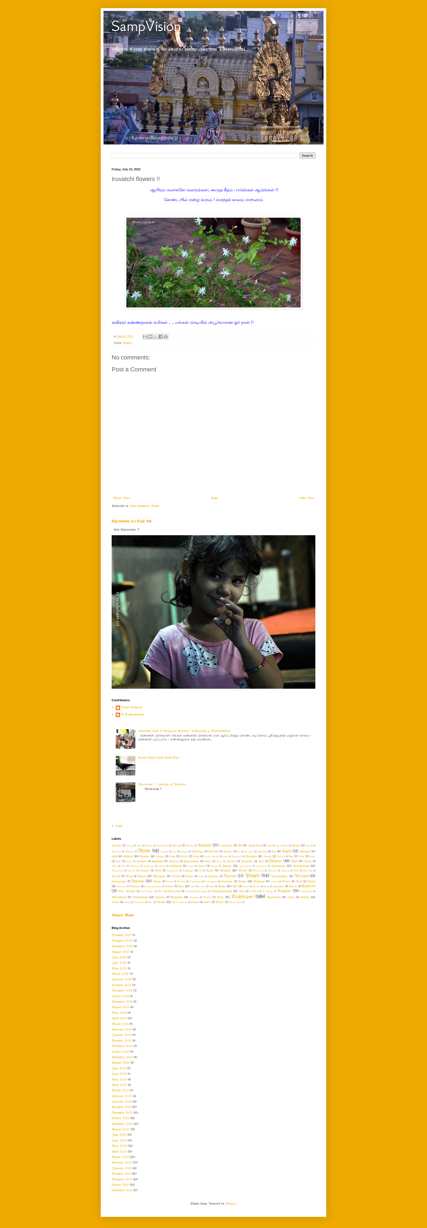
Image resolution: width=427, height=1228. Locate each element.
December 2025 (121, 935)
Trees (220, 897)
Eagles (129, 861)
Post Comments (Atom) (144, 506)
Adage (129, 845)
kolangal (144, 870)
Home (214, 498)
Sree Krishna (126, 891)
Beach (296, 845)
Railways (227, 881)
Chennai (305, 851)
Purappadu (211, 881)
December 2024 (121, 985)
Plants (157, 881)
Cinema (144, 856)
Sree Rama (147, 891)
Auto (269, 845)
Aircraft (176, 845)
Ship (211, 886)
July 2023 (119, 1068)
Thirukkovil (119, 897)
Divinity (280, 856)
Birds (144, 851)
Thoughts (176, 897)
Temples (284, 891)
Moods (116, 876)
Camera (228, 851)
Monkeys (307, 870)
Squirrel (308, 886)
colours (160, 856)
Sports (293, 886)
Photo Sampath (131, 707)
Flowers (128, 343)
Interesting (278, 866)
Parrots (229, 876)
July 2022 (119, 1135)
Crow (196, 856)
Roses (311, 881)
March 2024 (120, 1024)
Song (266, 886)
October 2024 (120, 996)
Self (193, 886)
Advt (139, 845)
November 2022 (122, 1113)
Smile (245, 886)
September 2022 (122, 1124)
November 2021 (122, 1179)
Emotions (157, 861)
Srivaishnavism (221, 891)
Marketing (258, 870)
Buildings (197, 851)
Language (187, 870)
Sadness (121, 886)
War (150, 902)
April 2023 (119, 1085)
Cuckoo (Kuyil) (211, 856)
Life (200, 870)
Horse (201, 866)
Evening (173, 861)
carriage (262, 851)
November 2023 (122, 1046)
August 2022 (120, 1129)
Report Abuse (123, 915)
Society (256, 886)
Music (141, 876)
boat (174, 851)
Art (239, 845)
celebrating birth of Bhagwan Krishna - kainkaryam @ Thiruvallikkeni (184, 731)
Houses (214, 866)
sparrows (278, 886)
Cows (172, 856)
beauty (309, 845)
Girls (114, 866)
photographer (119, 881)
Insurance (261, 866)
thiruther (160, 897)
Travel (207, 897)
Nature (189, 876)
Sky (235, 886)
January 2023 (121, 1101)
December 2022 (121, 1107)
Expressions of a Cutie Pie (132, 521)
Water (161, 902)
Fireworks (247, 861)
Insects (226, 866)
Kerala (131, 870)
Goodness (135, 866)
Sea (181, 886)
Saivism (135, 886)
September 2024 (122, 1002)
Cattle (286, 852)
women (207, 902)
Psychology (195, 881)
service (202, 886)
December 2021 (121, 1173)
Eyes (208, 861)
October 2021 (120, 1185)
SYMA (253, 891)
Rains (242, 881)
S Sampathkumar (132, 714)
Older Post (307, 498)
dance (225, 856)
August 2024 (120, 1007)
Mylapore (159, 876)
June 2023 (119, 1074)
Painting (213, 876)
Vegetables (274, 897)
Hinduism (176, 866)
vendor (115, 902)
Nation (176, 876)
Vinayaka (139, 902)
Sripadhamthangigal (196, 891)
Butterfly (213, 851)
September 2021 (122, 1190)
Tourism (194, 897)
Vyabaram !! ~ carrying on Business (162, 784)
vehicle (291, 897)
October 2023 (120, 1052)
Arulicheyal (255, 845)
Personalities (279, 876)
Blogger (230, 1203)
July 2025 (119, 957)
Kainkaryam (301, 866)
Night (201, 876)
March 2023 (120, 1090)
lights (209, 870)
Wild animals (179, 902)
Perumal (301, 876)
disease (267, 856)
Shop (221, 886)
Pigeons (137, 881)
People (252, 876)
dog (291, 856)
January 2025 (121, 979)
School (169, 886)
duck (118, 861)
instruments (245, 866)
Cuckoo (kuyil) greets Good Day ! (159, 757)
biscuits (164, 851)
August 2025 (120, 952)
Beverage (116, 851)
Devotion (251, 856)
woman (195, 902)
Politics (181, 881)
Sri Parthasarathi (169, 891)
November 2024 (122, 990)
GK (123, 866)
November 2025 (122, 941)
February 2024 (122, 1029)
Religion (259, 881)
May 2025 (119, 968)
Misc (296, 870)
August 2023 (120, 1062)
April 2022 (119, 1151)
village (127, 902)
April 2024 (119, 1018)
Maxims (272, 870)
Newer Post (121, 498)
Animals (204, 846)
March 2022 (120, 1157)
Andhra (190, 845)
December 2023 (121, 1040)
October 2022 (120, 1118)
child (114, 856)
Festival (231, 861)
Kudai (158, 870)
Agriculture (162, 845)
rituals (274, 881)
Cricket (184, 856)
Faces (219, 861)
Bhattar (129, 851)
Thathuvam (306, 891)
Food (294, 861)
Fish (261, 861)
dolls (301, 856)
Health (162, 866)
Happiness (149, 866)
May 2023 (119, 1079)
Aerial (148, 845)
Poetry (169, 881)
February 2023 (122, 1096)
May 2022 (119, 1146)
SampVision (146, 26)
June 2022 (119, 1140)
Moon (129, 876)
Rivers (286, 881)
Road (298, 881)
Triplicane (242, 897)
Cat (274, 851)
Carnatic (249, 851)
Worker (219, 902)
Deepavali (237, 856)
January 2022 (121, 1168)
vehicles (304, 897)
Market (242, 870)
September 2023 (122, 1057)
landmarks (172, 870)
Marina (225, 870)
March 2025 (120, 974)
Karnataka (118, 870)
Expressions (191, 861)
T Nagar (268, 891)
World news (235, 902)
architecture (226, 845)
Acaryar (116, 845)
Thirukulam (140, 897)
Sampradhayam (152, 886)
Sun (241, 891)
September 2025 (122, 946)
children (128, 856)
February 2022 (122, 1162)
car (239, 851)
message (285, 870)
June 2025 (119, 963)
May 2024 (119, 1013)
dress (312, 856)
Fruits (308, 861)
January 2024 (121, 1035)
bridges (184, 851)
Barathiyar (282, 845)
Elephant (141, 861)
